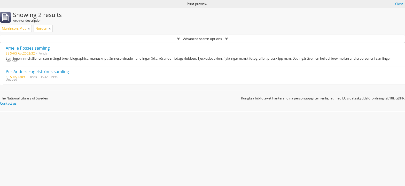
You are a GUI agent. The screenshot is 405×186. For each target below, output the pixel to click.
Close (399, 4)
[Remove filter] (29, 28)
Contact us (8, 103)
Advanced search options (202, 38)
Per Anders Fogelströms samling (37, 71)
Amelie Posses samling (28, 48)
